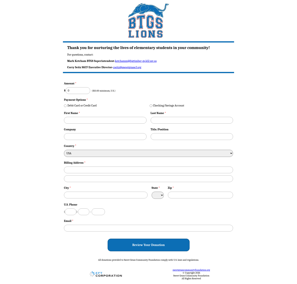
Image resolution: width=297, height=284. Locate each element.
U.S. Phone (70, 204)
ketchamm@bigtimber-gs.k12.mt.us (136, 61)
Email (68, 221)
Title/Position (159, 129)
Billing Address (74, 162)
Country (69, 146)
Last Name (158, 113)
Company (70, 129)
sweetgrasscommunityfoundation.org (191, 269)
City (67, 188)
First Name (72, 113)
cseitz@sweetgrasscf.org (127, 67)
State (156, 188)
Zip (171, 188)
